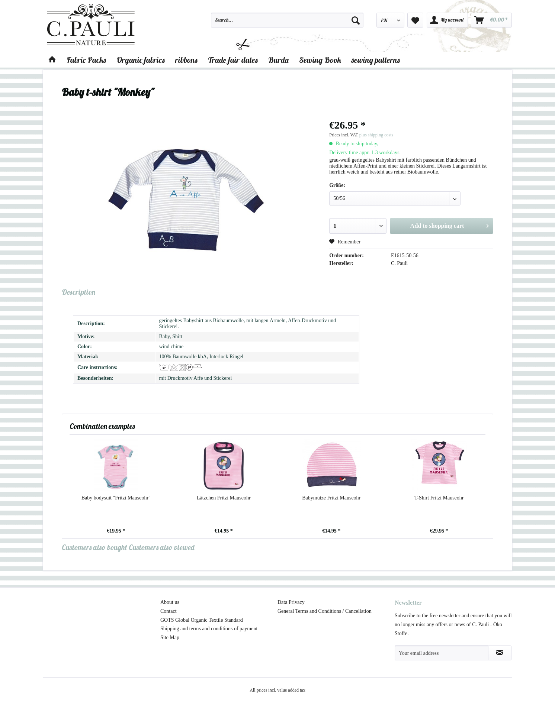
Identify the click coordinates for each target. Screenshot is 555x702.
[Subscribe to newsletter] (499, 653)
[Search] (355, 20)
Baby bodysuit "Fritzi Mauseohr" (116, 498)
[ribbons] (186, 60)
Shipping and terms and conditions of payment (208, 628)
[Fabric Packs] (86, 60)
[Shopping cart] (491, 20)
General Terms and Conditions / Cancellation (325, 611)
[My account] (447, 20)
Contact (168, 611)
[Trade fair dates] (233, 60)
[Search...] (287, 20)
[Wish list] (415, 20)
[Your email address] (441, 653)
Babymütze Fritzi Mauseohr (331, 498)
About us (169, 602)
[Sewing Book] (320, 60)
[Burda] (278, 60)
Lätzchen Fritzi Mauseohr (224, 498)
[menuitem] (287, 23)
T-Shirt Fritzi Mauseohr (438, 498)
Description (78, 292)
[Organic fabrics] (140, 60)
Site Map (169, 637)
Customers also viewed (162, 547)
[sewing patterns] (375, 60)
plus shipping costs (376, 135)
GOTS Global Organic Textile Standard (201, 620)
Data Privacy (291, 602)
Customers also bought (94, 547)
